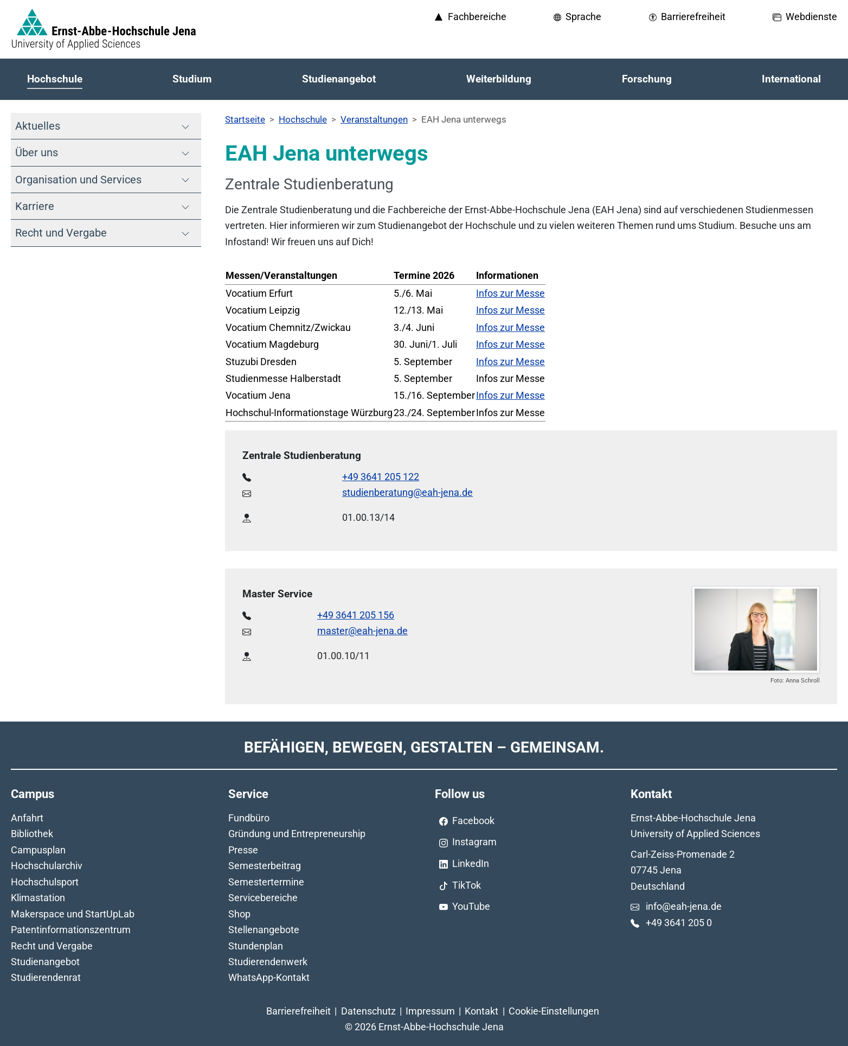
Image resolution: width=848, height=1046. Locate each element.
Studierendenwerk (267, 961)
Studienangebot (45, 961)
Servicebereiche (263, 897)
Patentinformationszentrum (71, 929)
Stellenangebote (263, 929)
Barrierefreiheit (298, 1011)
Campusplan (38, 850)
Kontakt (481, 1011)
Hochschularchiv (46, 865)
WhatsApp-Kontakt (269, 977)
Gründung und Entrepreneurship (296, 833)
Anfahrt (27, 818)
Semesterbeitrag (264, 865)
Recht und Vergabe (52, 946)
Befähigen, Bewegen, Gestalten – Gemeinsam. (424, 747)
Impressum (430, 1011)
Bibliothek (32, 833)
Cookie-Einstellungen (554, 1011)
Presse (243, 850)
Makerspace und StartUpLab (72, 914)
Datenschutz (368, 1011)
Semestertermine (266, 882)
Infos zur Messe (510, 293)
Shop (239, 914)
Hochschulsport (45, 882)
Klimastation (38, 897)
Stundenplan (255, 946)
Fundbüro (248, 818)
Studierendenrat (46, 977)
